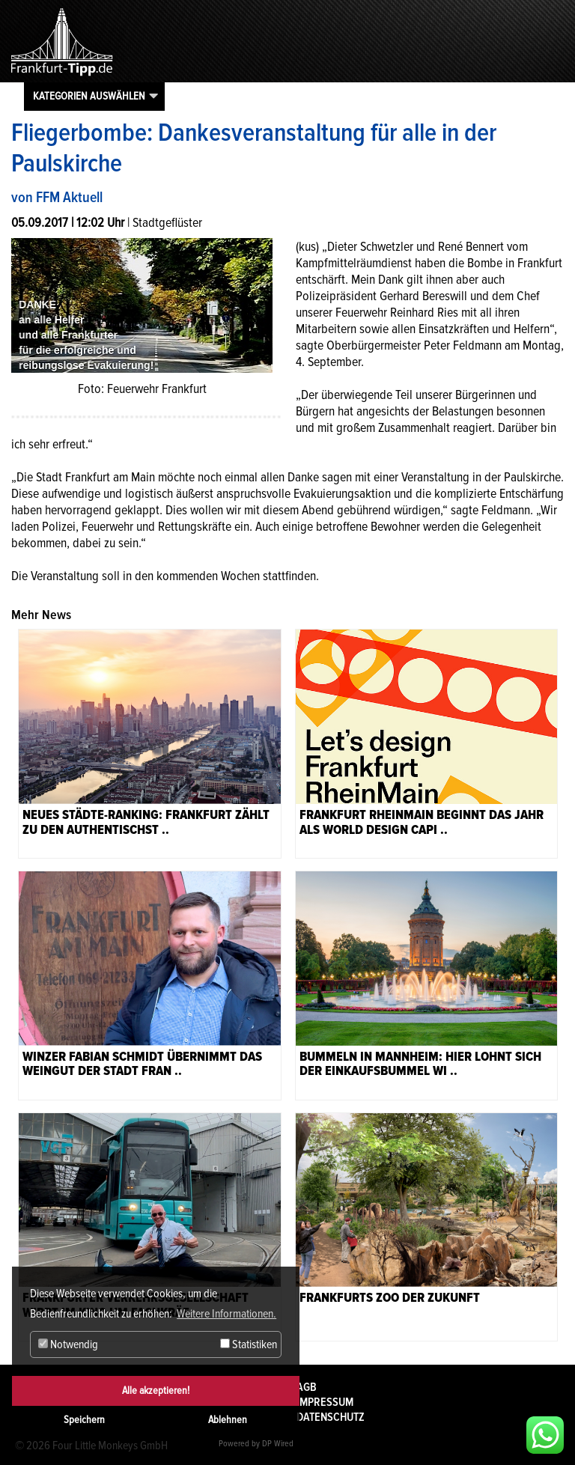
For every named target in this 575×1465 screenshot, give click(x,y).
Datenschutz (330, 1417)
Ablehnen (227, 1419)
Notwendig (68, 1344)
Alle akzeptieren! (155, 1390)
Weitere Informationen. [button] (226, 1313)
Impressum (324, 1402)
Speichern (84, 1419)
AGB (306, 1387)
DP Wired (277, 1443)
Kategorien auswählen (89, 96)
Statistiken (248, 1344)
